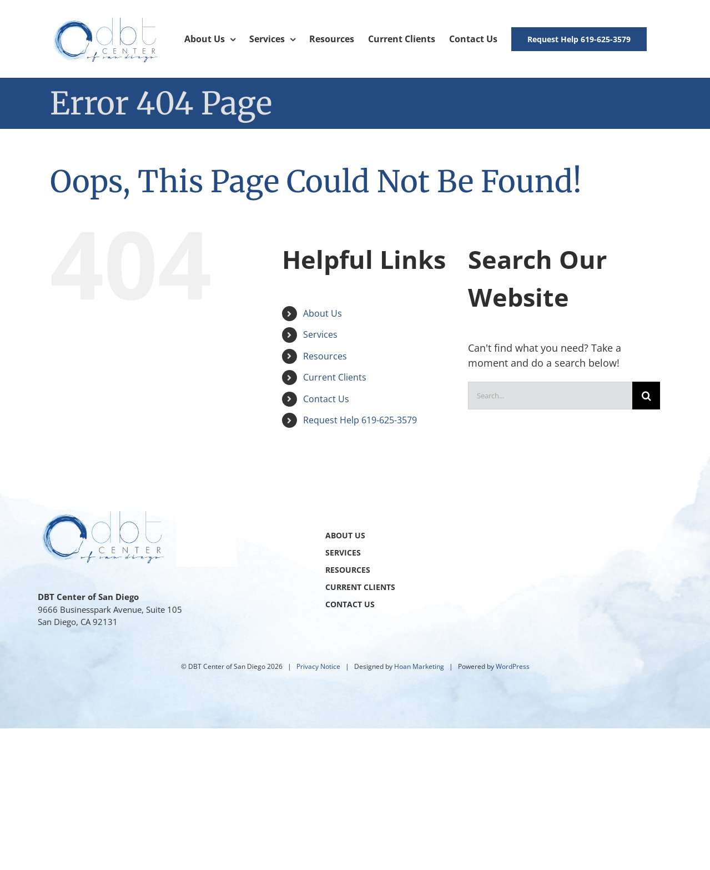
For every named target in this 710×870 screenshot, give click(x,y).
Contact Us (326, 399)
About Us (322, 313)
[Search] (646, 395)
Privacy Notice (318, 666)
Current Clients (334, 377)
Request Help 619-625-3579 (360, 420)
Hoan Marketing (419, 666)
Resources (325, 356)
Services (320, 334)
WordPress (513, 666)
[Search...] (550, 395)
